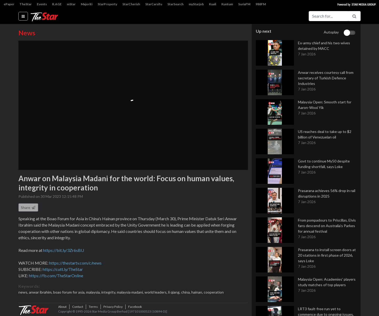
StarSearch (175, 4)
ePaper (9, 4)
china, (186, 292)
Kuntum (227, 4)
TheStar (25, 4)
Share (28, 207)
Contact (77, 307)
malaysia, (93, 292)
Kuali (212, 4)
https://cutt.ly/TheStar (63, 269)
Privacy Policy (113, 307)
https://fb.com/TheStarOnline (56, 275)
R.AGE (57, 4)
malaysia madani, (130, 292)
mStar (71, 4)
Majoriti (86, 4)
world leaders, (156, 292)
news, (23, 292)
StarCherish (131, 4)
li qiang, (174, 292)
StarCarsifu (153, 4)
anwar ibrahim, (41, 292)
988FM (261, 4)
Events (42, 4)
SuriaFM (244, 4)
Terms (93, 307)
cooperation (214, 292)
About (62, 307)
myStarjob (196, 4)
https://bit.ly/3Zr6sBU (63, 250)
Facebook (135, 307)
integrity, (109, 292)
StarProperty (107, 4)
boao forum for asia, (69, 292)
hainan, (197, 292)
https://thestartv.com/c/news (75, 262)
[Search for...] (328, 16)
